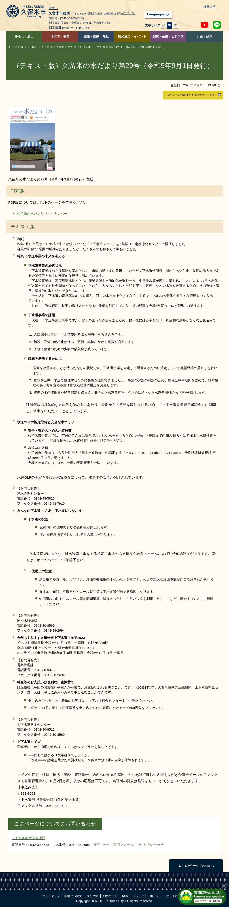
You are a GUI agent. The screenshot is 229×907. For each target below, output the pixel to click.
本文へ (53, 8)
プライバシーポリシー (147, 896)
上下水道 (47, 47)
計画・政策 (204, 36)
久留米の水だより (67, 47)
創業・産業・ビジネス (168, 36)
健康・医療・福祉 (96, 36)
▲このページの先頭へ (196, 866)
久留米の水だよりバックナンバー (42, 213)
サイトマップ (51, 896)
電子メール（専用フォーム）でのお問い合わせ (128, 845)
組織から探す (73, 896)
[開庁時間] (55, 27)
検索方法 (209, 6)
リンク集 (92, 896)
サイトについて (176, 896)
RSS (125, 896)
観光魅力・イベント (132, 36)
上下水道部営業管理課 (28, 838)
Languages (158, 14)
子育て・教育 (60, 36)
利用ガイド (110, 896)
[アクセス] (129, 13)
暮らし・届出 (24, 36)
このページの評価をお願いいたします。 (193, 95)
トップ (12, 47)
